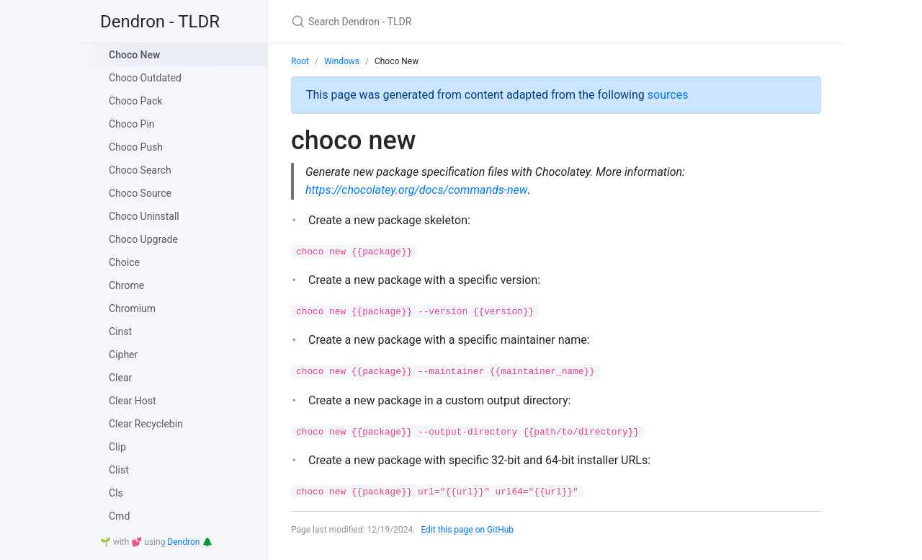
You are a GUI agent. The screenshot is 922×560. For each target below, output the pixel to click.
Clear (120, 377)
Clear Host (132, 400)
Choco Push (136, 147)
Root (300, 61)
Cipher (123, 354)
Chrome (126, 285)
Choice (124, 262)
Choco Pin (132, 124)
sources (668, 95)
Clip (117, 447)
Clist (119, 470)
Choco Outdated (145, 78)
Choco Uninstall (144, 216)
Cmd (119, 516)
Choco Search (140, 170)
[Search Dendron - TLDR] (461, 21)
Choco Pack (135, 101)
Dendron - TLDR (160, 22)
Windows (341, 61)
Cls (116, 493)
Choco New (134, 55)
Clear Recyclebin (146, 424)
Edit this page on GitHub (467, 530)
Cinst (120, 331)
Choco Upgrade (143, 239)
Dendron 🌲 (189, 542)
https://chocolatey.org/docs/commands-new (416, 190)
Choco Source (140, 193)
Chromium (132, 308)
